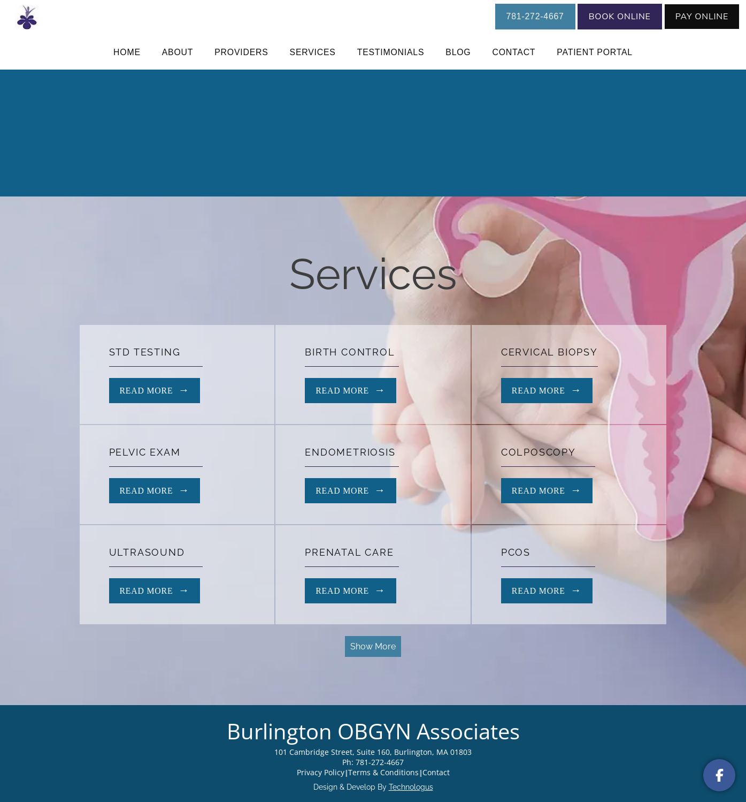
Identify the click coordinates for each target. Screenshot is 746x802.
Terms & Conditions (383, 772)
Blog (458, 52)
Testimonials (391, 52)
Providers (241, 52)
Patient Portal (595, 52)
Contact (513, 52)
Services (313, 52)
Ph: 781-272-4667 (373, 762)
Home (127, 52)
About (178, 52)
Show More (373, 646)
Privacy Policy (320, 772)
